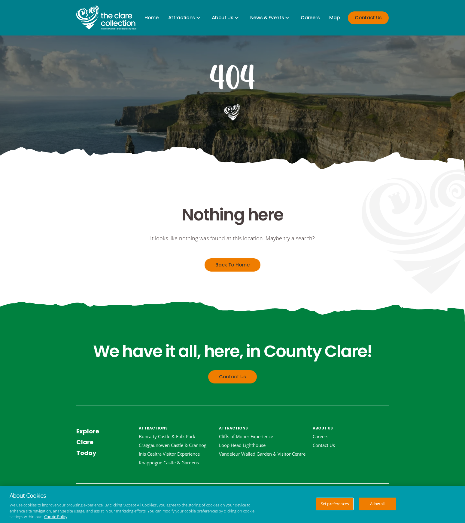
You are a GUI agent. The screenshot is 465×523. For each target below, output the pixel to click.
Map (334, 17)
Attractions (181, 17)
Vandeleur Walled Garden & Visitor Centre (262, 454)
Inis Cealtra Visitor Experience (169, 454)
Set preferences (335, 503)
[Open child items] (198, 18)
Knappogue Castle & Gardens (169, 463)
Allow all (377, 503)
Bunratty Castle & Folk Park (167, 436)
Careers (310, 17)
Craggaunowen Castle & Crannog (172, 445)
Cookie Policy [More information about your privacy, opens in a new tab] (55, 516)
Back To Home (232, 264)
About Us (222, 17)
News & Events (267, 17)
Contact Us (368, 17)
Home (151, 17)
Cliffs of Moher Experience (246, 436)
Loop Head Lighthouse (242, 445)
